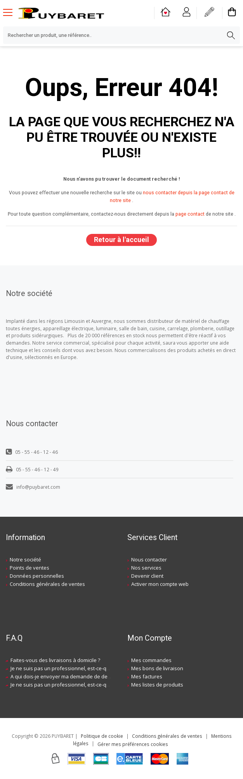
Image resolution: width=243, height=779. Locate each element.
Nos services (146, 567)
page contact (190, 214)
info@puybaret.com (33, 486)
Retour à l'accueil (121, 239)
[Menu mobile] (11, 12)
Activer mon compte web (160, 583)
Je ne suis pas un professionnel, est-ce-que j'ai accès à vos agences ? (92, 668)
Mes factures (146, 676)
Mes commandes (151, 660)
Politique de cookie (102, 736)
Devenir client (147, 575)
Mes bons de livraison (157, 668)
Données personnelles (37, 575)
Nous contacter (149, 559)
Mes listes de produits (157, 684)
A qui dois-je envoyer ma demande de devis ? (64, 676)
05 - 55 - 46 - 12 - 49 (32, 469)
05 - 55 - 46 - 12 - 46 (32, 451)
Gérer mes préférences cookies (132, 744)
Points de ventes (29, 567)
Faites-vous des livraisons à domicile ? (55, 660)
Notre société (25, 559)
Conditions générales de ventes (47, 583)
